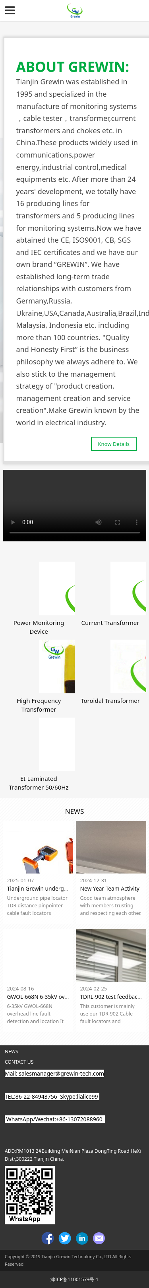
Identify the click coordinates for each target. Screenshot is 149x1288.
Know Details (114, 443)
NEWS (11, 1051)
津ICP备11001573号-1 (74, 1279)
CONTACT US (19, 1061)
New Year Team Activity (109, 888)
